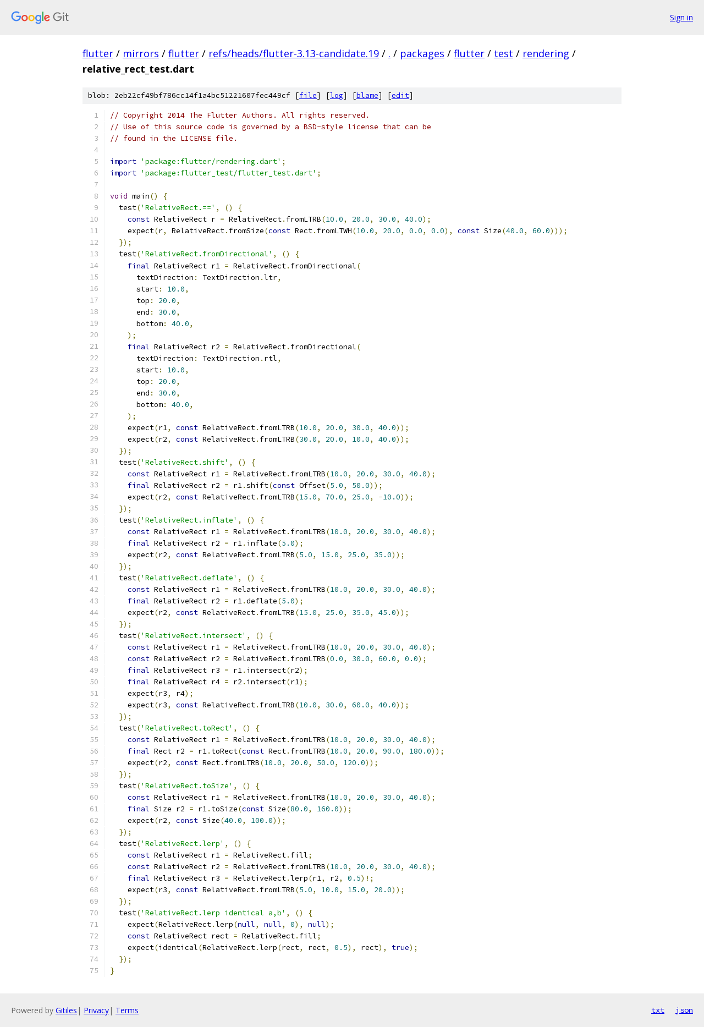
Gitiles (66, 1010)
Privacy (96, 1010)
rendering (545, 53)
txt (657, 1010)
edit (400, 95)
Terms (127, 1010)
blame (367, 95)
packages (422, 53)
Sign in (681, 17)
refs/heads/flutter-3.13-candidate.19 (293, 53)
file (308, 95)
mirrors (141, 53)
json (684, 1010)
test (503, 53)
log (336, 95)
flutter (97, 53)
